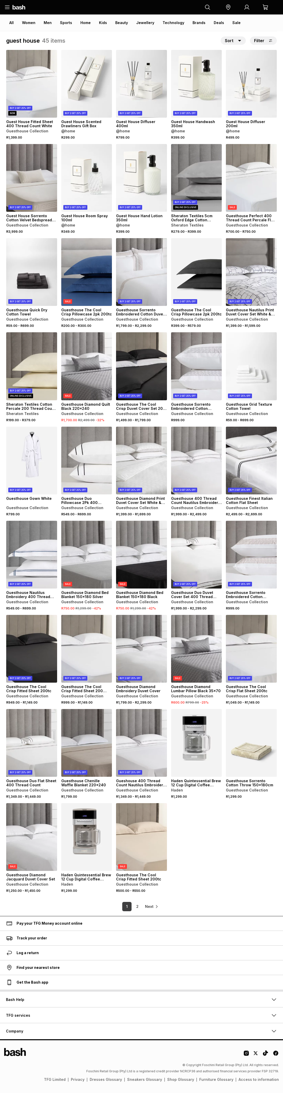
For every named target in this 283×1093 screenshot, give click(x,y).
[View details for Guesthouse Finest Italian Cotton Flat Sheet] (251, 460)
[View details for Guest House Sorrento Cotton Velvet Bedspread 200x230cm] (31, 178)
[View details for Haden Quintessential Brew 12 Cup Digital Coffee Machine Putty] (86, 837)
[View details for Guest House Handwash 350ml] (196, 84)
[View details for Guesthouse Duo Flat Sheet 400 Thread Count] (31, 743)
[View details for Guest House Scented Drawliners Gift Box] (86, 84)
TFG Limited (55, 1079)
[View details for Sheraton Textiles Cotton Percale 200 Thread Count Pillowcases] (31, 366)
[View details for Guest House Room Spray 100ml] (86, 178)
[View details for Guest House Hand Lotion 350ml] (141, 178)
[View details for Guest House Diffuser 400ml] (141, 84)
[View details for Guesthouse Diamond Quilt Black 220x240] (86, 366)
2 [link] (134, 906)
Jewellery (145, 22)
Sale (236, 22)
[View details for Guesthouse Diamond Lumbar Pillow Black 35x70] (196, 649)
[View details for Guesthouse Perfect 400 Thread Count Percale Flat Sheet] (251, 178)
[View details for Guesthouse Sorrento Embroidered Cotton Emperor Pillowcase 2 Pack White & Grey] (196, 366)
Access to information (259, 1079)
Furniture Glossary (216, 1079)
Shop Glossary (180, 1079)
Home (85, 22)
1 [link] (123, 906)
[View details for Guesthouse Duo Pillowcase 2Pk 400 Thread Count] (86, 460)
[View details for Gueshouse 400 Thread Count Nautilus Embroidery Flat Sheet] (141, 743)
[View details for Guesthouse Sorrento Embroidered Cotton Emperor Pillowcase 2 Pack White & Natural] (251, 555)
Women (28, 22)
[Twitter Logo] (256, 1055)
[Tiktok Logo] (265, 1055)
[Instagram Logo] (246, 1055)
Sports (66, 22)
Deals (219, 22)
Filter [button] (263, 40)
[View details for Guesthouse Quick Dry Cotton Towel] (31, 272)
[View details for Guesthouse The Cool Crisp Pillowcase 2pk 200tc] (86, 272)
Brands (199, 22)
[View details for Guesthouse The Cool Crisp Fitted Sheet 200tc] (31, 649)
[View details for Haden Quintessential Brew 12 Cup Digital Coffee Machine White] (196, 743)
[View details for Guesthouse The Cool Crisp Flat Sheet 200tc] (251, 649)
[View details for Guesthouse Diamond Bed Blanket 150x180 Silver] (86, 555)
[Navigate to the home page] (18, 7)
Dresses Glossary (106, 1079)
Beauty (121, 22)
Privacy (78, 1079)
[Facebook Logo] (276, 1055)
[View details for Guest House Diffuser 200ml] (251, 84)
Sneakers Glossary (144, 1079)
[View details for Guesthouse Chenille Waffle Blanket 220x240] (86, 743)
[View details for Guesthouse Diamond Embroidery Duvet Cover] (141, 649)
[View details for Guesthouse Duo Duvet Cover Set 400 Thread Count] (196, 555)
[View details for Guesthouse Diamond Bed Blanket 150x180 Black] (141, 555)
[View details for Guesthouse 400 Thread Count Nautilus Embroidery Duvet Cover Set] (196, 460)
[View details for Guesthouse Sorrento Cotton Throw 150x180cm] (251, 743)
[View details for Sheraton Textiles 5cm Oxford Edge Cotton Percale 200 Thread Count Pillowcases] (196, 178)
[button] (228, 7)
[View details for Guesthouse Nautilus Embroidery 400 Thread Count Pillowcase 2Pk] (31, 555)
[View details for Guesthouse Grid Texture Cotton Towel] (251, 366)
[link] (152, 906)
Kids (103, 22)
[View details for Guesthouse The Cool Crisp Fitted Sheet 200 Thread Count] (86, 649)
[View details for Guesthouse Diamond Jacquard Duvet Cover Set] (31, 837)
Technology (173, 22)
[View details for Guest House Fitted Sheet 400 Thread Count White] (31, 84)
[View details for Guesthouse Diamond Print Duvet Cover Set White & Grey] (141, 460)
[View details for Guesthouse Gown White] (31, 460)
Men (48, 22)
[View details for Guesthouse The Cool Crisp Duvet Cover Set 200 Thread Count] (141, 366)
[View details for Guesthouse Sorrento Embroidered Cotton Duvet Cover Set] (141, 272)
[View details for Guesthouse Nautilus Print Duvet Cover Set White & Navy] (251, 272)
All (11, 22)
